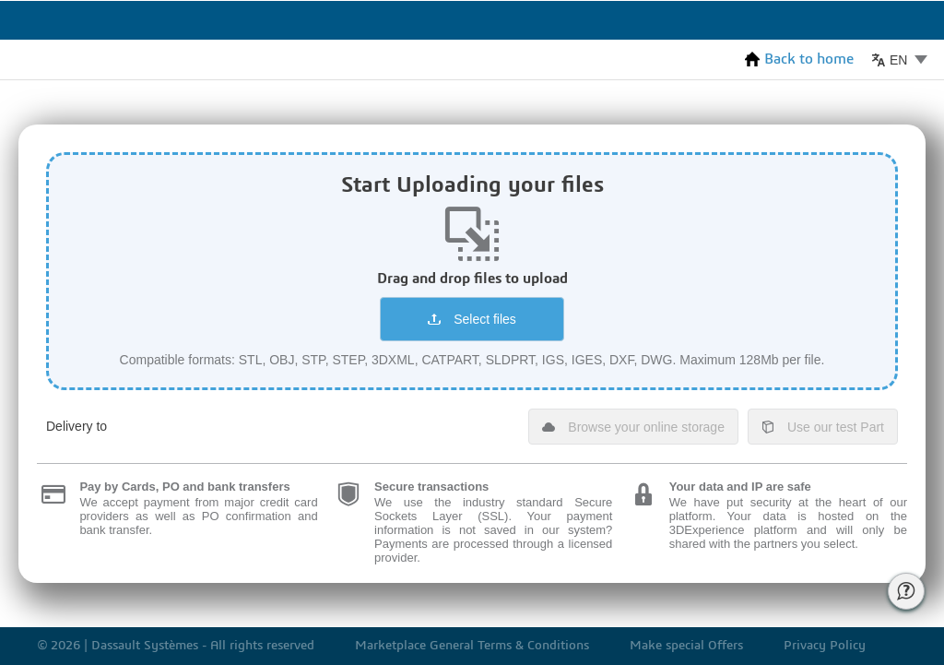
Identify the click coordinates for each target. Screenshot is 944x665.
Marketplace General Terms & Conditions (472, 646)
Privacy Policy (825, 646)
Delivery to (76, 426)
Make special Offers (686, 646)
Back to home (799, 59)
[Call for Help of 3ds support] (906, 591)
